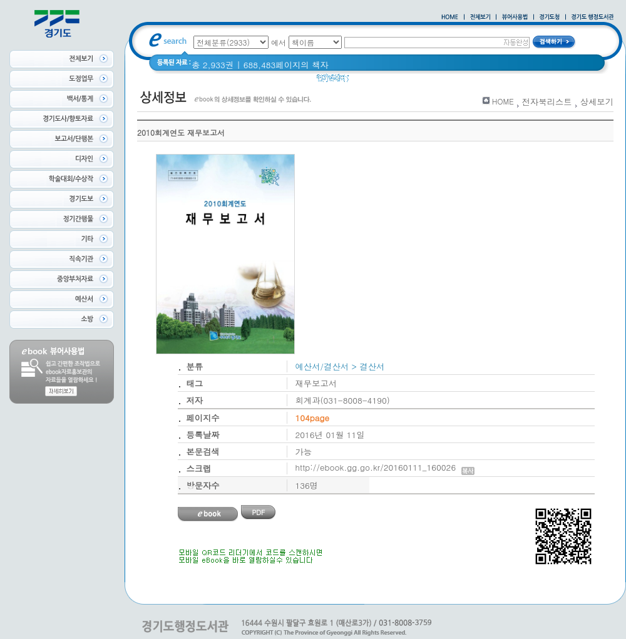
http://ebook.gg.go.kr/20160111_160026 (385, 467)
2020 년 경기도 (421, 81)
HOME (503, 101)
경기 (467, 81)
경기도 (369, 81)
